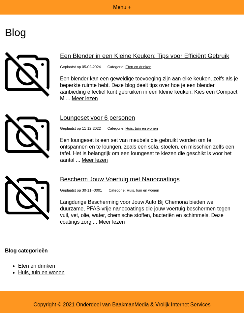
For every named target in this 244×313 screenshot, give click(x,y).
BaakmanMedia (130, 304)
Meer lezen (85, 98)
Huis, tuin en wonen (142, 128)
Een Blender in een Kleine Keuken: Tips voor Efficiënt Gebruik (144, 55)
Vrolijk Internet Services (182, 304)
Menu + (122, 7)
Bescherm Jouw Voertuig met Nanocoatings (120, 179)
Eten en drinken (138, 67)
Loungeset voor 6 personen (97, 117)
